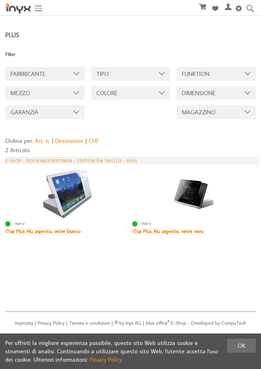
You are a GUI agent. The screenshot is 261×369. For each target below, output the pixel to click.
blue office (158, 323)
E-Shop (13, 160)
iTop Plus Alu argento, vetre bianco (43, 231)
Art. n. (42, 141)
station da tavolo (99, 160)
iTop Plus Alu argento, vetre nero (167, 231)
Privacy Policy (51, 323)
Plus (132, 160)
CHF (94, 141)
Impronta (24, 323)
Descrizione (69, 141)
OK (241, 345)
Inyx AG (133, 323)
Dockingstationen (49, 160)
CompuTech (233, 323)
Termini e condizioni (89, 323)
